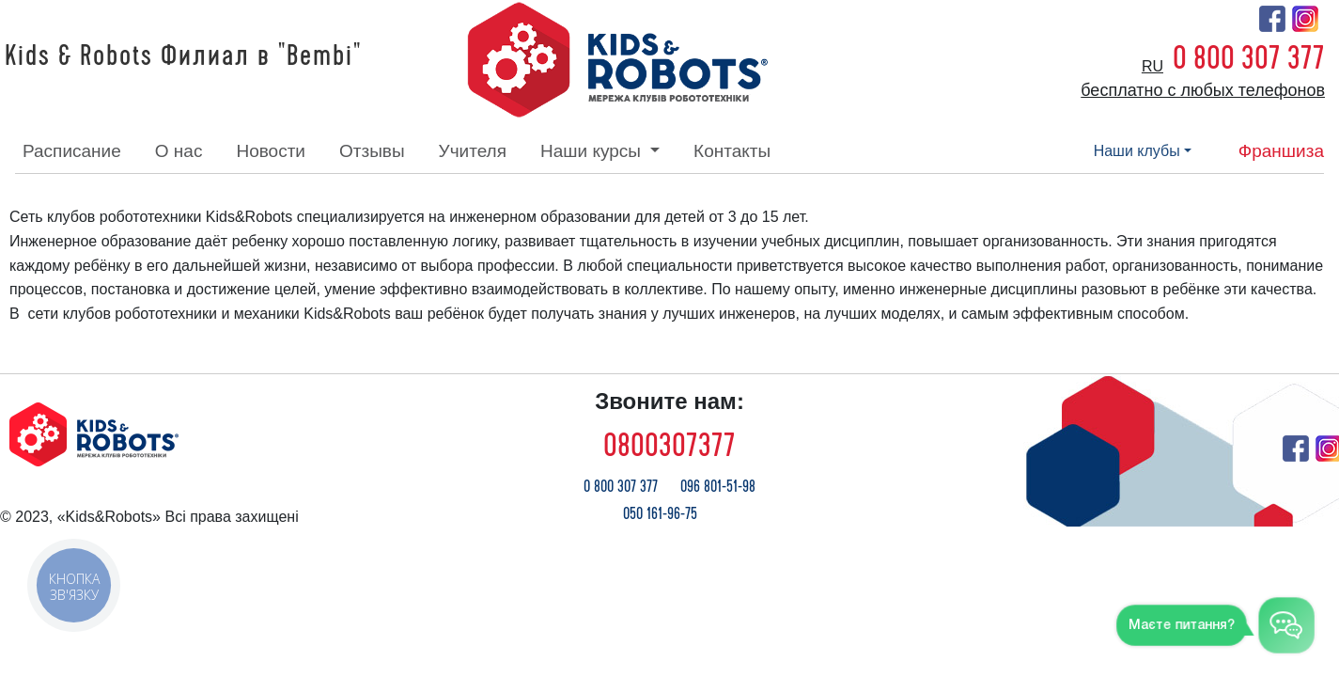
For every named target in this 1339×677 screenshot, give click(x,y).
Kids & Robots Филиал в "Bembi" (183, 56)
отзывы (372, 151)
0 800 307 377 (1249, 58)
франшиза (1281, 151)
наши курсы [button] (593, 151)
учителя (472, 151)
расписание (72, 151)
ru (1152, 66)
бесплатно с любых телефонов (1203, 90)
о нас (179, 151)
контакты (732, 151)
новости (270, 151)
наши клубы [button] (1137, 151)
